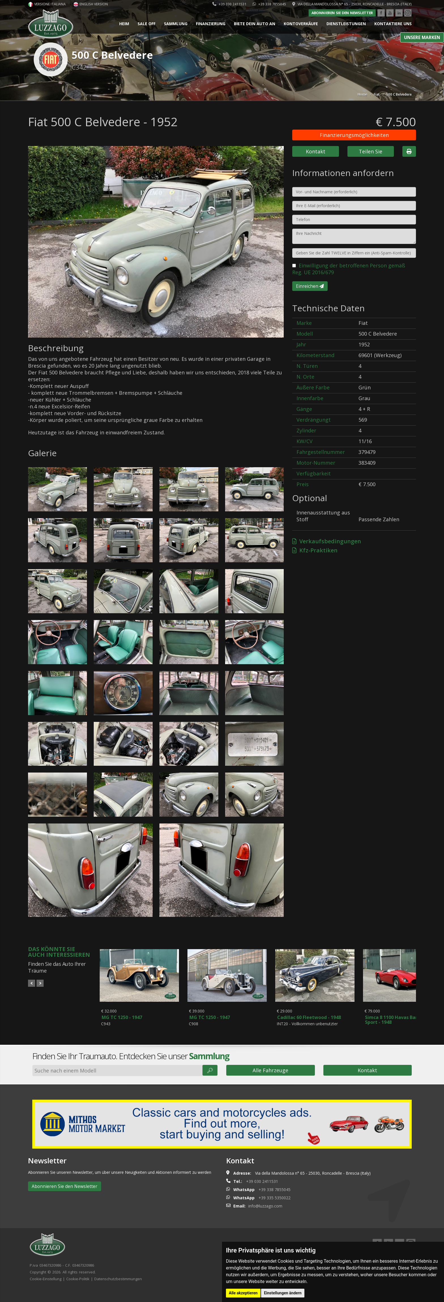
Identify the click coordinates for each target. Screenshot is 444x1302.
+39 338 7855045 (269, 4)
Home (362, 94)
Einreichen (310, 286)
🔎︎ (210, 1081)
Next (40, 983)
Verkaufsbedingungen (326, 541)
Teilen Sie (370, 151)
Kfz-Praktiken (315, 550)
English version (90, 4)
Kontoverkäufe (301, 23)
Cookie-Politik (77, 1290)
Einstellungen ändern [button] (283, 1293)
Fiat (377, 94)
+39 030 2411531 (229, 4)
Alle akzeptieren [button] (243, 1293)
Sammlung (175, 23)
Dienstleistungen (346, 23)
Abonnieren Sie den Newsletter (342, 12)
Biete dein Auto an (254, 23)
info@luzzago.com (265, 1217)
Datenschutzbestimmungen (118, 1290)
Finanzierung (210, 23)
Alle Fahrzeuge (270, 1081)
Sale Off (146, 23)
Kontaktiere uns (393, 23)
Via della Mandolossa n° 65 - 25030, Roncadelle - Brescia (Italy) (352, 4)
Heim (124, 23)
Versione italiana (47, 4)
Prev (31, 983)
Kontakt (315, 151)
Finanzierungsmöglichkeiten (354, 135)
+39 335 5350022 (275, 1209)
